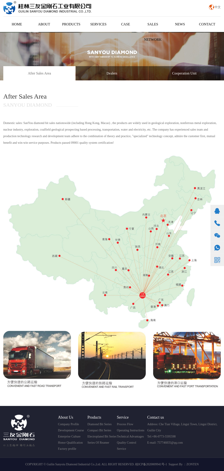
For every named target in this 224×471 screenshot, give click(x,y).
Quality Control (126, 442)
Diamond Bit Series (100, 424)
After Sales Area (39, 73)
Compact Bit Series (99, 430)
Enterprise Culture (69, 436)
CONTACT (207, 24)
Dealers (112, 73)
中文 (218, 7)
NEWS (180, 24)
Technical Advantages (130, 436)
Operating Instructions (130, 430)
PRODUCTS (71, 24)
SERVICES (98, 24)
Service (121, 448)
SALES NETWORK (152, 31)
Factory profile (67, 448)
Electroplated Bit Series (102, 436)
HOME (17, 24)
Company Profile (68, 424)
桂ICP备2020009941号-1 (151, 464)
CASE (125, 24)
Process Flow (125, 424)
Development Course (71, 430)
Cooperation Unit (184, 73)
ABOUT (44, 24)
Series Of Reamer (98, 442)
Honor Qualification (70, 442)
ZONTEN (192, 464)
